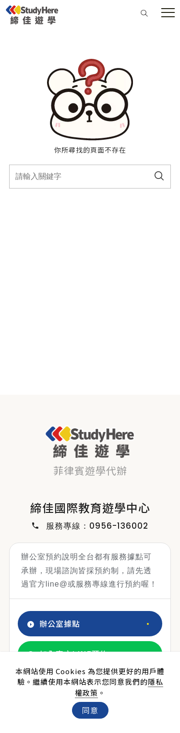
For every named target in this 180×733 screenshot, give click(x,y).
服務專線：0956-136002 (90, 526)
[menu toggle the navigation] (168, 13)
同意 (90, 710)
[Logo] (32, 13)
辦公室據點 (53, 623)
